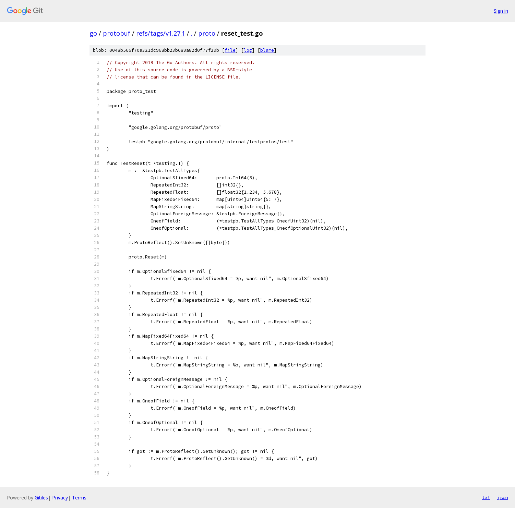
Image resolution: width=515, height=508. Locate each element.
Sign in (501, 11)
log (248, 50)
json (502, 497)
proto (206, 33)
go (93, 33)
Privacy (60, 497)
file (230, 50)
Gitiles (41, 497)
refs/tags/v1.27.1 (160, 33)
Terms (79, 497)
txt (486, 497)
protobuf (116, 33)
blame (267, 50)
